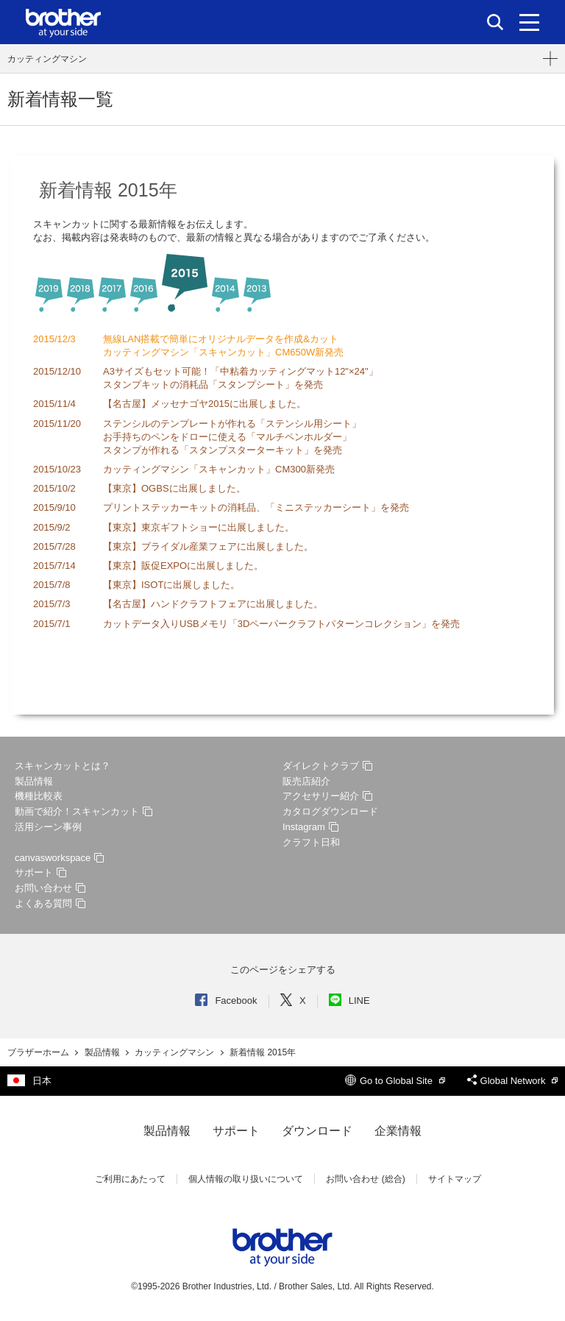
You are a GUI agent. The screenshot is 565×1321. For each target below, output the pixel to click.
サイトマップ (454, 1179)
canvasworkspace (59, 857)
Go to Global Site (395, 1080)
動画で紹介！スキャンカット (83, 811)
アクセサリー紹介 (327, 795)
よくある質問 (50, 903)
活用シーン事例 (48, 826)
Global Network (512, 1080)
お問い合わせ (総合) (365, 1179)
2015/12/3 (54, 338)
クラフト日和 (311, 842)
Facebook (226, 1000)
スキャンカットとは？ (62, 765)
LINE (349, 1000)
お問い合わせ (50, 887)
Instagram (310, 826)
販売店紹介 (306, 781)
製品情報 (34, 781)
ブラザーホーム (39, 1052)
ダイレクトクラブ (327, 765)
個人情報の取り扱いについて (245, 1179)
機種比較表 (39, 795)
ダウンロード (317, 1131)
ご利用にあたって (130, 1179)
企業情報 (398, 1131)
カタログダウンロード (330, 811)
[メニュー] (529, 22)
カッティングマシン (47, 59)
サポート (40, 872)
